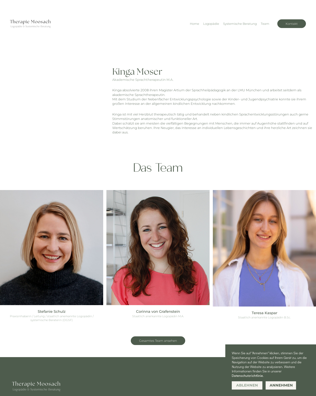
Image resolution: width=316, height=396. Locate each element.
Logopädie (211, 24)
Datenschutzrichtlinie (247, 376)
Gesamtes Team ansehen (158, 341)
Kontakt (292, 24)
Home (194, 24)
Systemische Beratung (240, 24)
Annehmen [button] (281, 385)
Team (265, 24)
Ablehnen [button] (247, 385)
